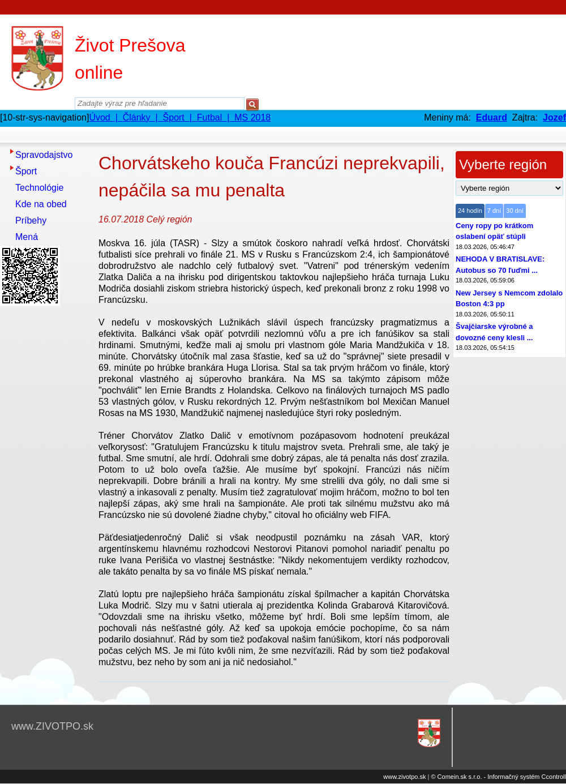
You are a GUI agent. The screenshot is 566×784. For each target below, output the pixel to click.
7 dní (494, 210)
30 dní (515, 210)
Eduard (491, 117)
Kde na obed (41, 204)
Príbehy (30, 220)
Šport (26, 171)
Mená (26, 237)
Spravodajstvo (43, 155)
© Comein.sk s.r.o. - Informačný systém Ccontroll (498, 776)
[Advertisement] (45, 479)
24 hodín (470, 210)
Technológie (39, 187)
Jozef (554, 117)
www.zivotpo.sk (404, 776)
